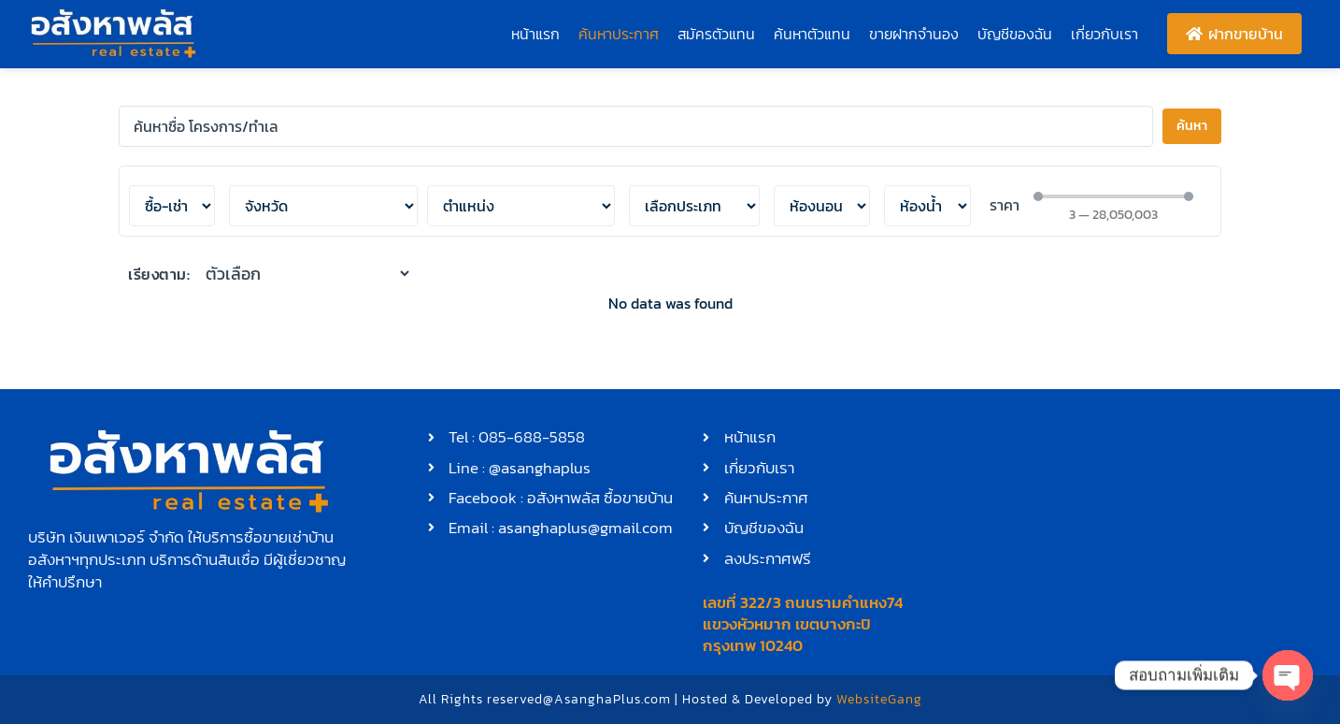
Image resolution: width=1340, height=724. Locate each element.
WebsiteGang (879, 699)
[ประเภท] (694, 205)
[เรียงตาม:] (309, 273)
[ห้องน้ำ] (927, 205)
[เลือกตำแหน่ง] (323, 205)
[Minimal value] (1113, 196)
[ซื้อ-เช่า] (172, 205)
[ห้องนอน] (822, 205)
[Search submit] (1191, 126)
